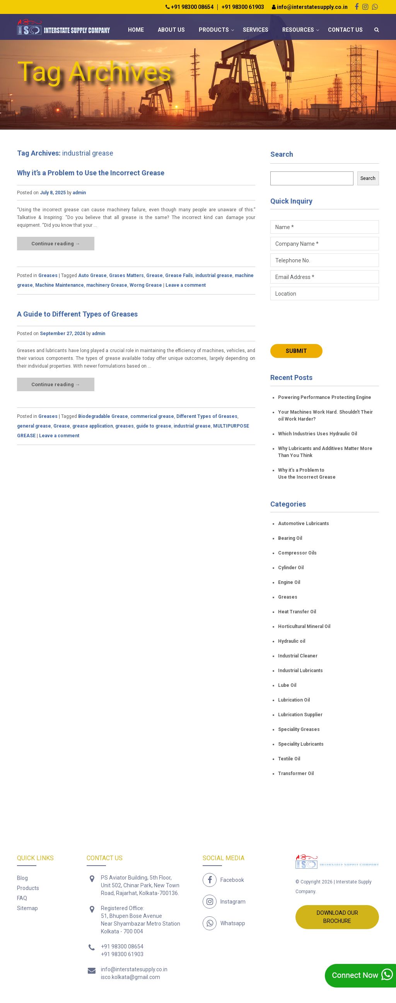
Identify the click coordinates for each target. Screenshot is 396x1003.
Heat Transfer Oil (297, 611)
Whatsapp (232, 923)
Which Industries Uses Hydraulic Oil (317, 433)
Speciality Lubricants (301, 744)
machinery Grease (106, 285)
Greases (48, 275)
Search (281, 154)
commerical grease (152, 416)
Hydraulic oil (291, 641)
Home (136, 30)
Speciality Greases (299, 729)
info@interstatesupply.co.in (310, 7)
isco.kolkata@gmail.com (130, 977)
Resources (298, 30)
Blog (22, 878)
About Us (171, 30)
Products (214, 30)
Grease (154, 275)
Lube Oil (287, 685)
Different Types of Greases (206, 416)
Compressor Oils (297, 553)
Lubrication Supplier (300, 714)
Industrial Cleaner (297, 656)
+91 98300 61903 (243, 7)
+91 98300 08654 (189, 7)
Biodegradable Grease (103, 416)
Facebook (232, 880)
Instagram (233, 902)
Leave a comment (186, 285)
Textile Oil (289, 759)
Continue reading (55, 243)
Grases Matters (126, 275)
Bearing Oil (290, 538)
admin (79, 192)
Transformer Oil (296, 773)
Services (255, 30)
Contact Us (345, 30)
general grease (34, 426)
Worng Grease (146, 285)
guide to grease (153, 426)
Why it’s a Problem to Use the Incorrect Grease (90, 173)
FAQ (22, 898)
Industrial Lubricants (300, 670)
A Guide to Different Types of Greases (77, 314)
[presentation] (329, 321)
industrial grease (213, 275)
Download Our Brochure (337, 917)
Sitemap (27, 908)
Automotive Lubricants (303, 523)
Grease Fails (179, 275)
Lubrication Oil (294, 700)
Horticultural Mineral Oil (304, 626)
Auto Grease (92, 275)
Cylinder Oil (291, 567)
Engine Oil (289, 582)
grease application (92, 426)
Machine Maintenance (59, 285)
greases (124, 426)
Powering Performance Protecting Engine (324, 397)
